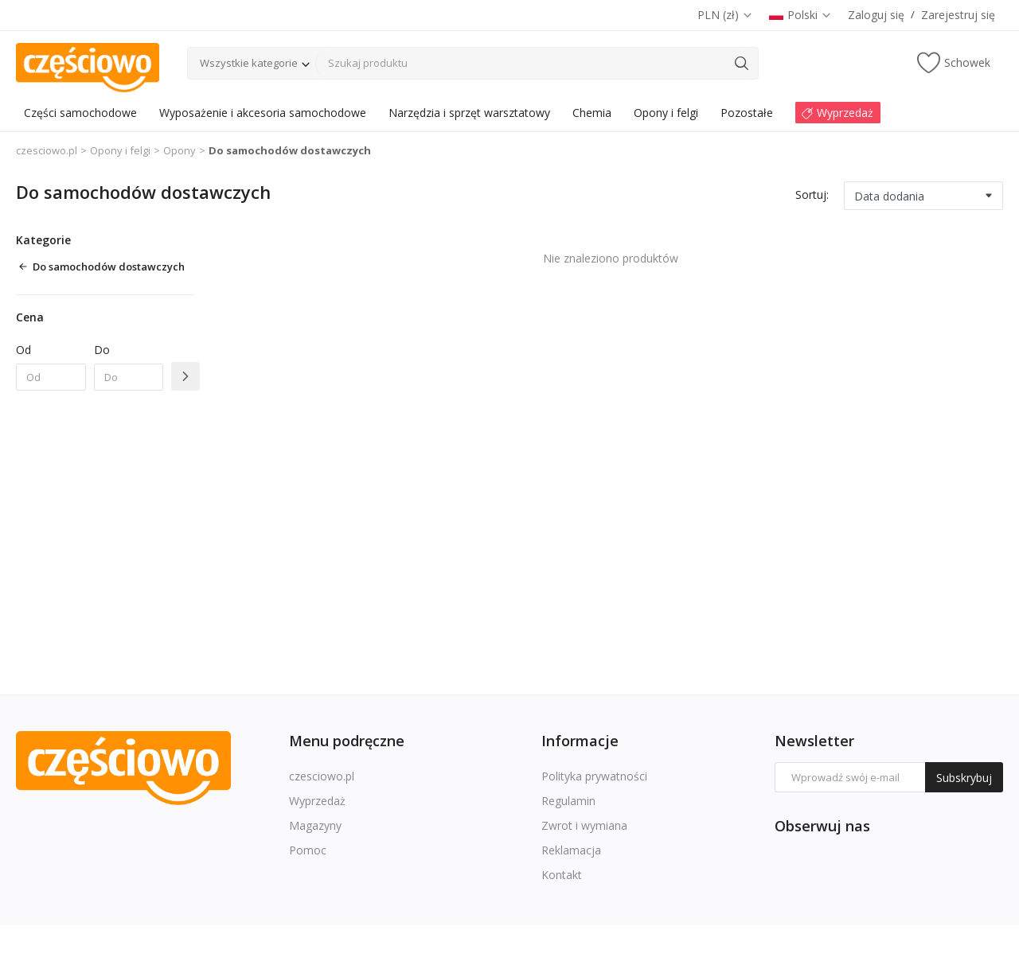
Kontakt (561, 874)
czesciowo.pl (46, 150)
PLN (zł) (725, 14)
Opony (179, 150)
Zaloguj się (876, 14)
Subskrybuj (964, 777)
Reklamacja (571, 850)
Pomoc (307, 850)
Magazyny (315, 825)
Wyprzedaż (317, 800)
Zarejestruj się (958, 14)
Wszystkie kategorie (249, 63)
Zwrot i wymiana (584, 825)
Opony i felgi (120, 150)
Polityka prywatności (594, 776)
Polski (800, 14)
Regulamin (568, 800)
